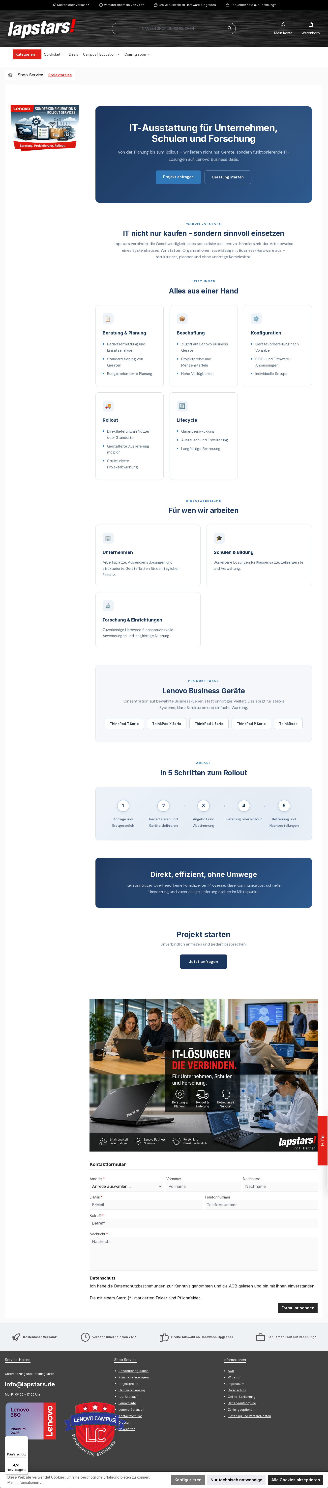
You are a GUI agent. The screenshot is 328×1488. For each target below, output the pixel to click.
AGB (233, 1286)
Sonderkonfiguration (134, 1371)
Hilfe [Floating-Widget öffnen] (322, 1140)
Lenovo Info (127, 1403)
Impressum (236, 1384)
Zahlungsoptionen (241, 1410)
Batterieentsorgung (242, 1403)
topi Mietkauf (128, 1397)
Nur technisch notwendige (236, 1479)
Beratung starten (228, 177)
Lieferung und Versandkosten (249, 1416)
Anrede (97, 1179)
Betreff (97, 1216)
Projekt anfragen (178, 176)
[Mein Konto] (283, 28)
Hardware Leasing (132, 1390)
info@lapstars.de (30, 1384)
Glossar (124, 1423)
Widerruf (234, 1377)
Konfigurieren (188, 1479)
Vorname (173, 1179)
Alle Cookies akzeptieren (295, 1479)
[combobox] (168, 28)
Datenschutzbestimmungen (139, 1286)
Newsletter (127, 1429)
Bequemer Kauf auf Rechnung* (253, 5)
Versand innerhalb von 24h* (124, 5)
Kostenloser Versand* (73, 5)
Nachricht (99, 1234)
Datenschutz (237, 1390)
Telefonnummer (217, 1197)
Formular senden (297, 1308)
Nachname (251, 1179)
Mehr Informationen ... (24, 1482)
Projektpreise (128, 1384)
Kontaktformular (130, 1416)
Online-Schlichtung (242, 1397)
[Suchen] (230, 28)
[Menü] (25, 1439)
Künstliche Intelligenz (134, 1377)
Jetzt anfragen (203, 961)
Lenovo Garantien (131, 1410)
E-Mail (96, 1197)
